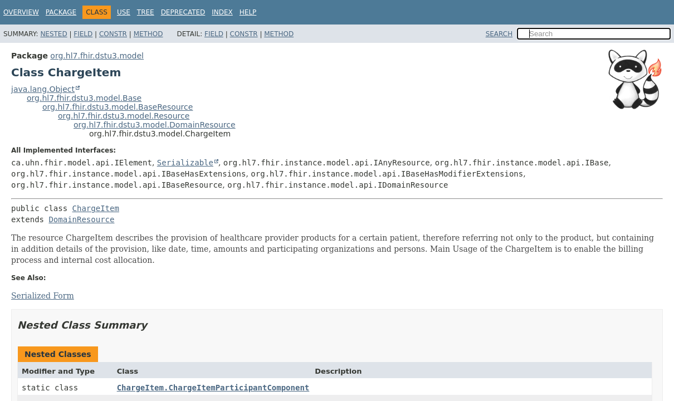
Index (222, 12)
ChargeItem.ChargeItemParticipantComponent (213, 387)
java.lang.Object (43, 89)
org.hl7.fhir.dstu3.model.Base (84, 98)
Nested (53, 34)
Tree (145, 12)
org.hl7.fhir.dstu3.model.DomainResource (155, 124)
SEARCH (499, 34)
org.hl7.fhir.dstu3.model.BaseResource (117, 106)
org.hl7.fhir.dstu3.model (97, 55)
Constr (113, 34)
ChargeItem (95, 208)
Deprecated (183, 12)
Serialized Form (42, 295)
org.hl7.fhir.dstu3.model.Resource (123, 115)
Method (148, 34)
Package (61, 12)
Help (248, 12)
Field (83, 34)
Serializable (185, 162)
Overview (21, 12)
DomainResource (81, 219)
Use (123, 12)
